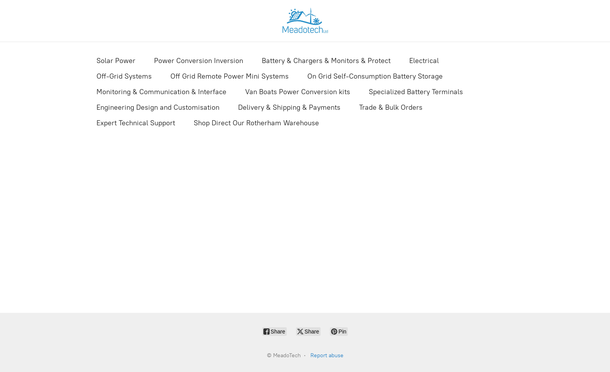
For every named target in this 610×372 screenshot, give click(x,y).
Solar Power (115, 60)
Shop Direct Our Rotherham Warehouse (256, 123)
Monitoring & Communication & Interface (161, 92)
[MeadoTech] (305, 21)
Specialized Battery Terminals (416, 92)
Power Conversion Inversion (198, 60)
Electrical (424, 60)
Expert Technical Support (135, 123)
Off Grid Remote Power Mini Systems (229, 76)
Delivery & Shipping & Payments (289, 107)
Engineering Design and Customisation (157, 107)
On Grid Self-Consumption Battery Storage (375, 76)
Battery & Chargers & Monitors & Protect (326, 60)
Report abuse (327, 355)
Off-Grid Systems (124, 76)
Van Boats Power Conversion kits (297, 92)
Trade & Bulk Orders (390, 107)
